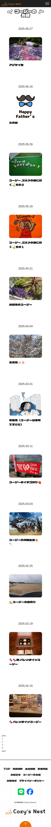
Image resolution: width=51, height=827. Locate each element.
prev (4, 735)
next (4, 750)
